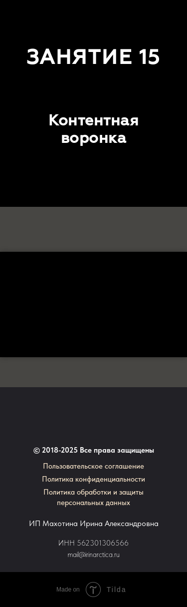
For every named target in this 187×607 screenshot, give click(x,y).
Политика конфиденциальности (93, 479)
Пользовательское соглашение (93, 466)
